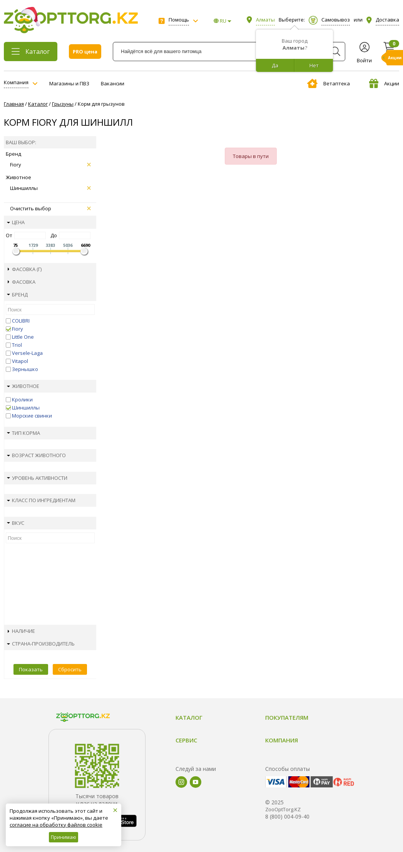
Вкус (15, 522)
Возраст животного (36, 455)
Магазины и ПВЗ (69, 83)
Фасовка (21, 281)
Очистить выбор (50, 208)
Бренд (17, 294)
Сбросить (70, 669)
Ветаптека (328, 83)
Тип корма (23, 432)
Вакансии (112, 83)
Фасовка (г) (25, 269)
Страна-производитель (41, 643)
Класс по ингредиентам (41, 500)
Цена (16, 222)
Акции (384, 83)
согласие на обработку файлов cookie (56, 824)
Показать (31, 669)
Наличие (21, 630)
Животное (23, 386)
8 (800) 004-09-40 (287, 816)
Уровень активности (37, 477)
